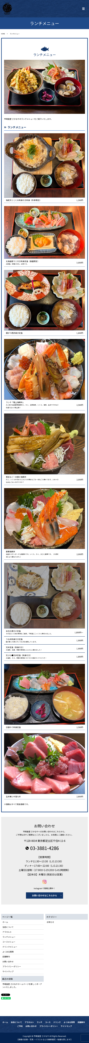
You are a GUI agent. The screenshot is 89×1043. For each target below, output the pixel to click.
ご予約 (20, 1026)
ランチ (39, 1022)
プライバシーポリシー (11, 966)
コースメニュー (8, 941)
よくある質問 (8, 951)
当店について (8, 927)
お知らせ (50, 922)
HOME (3, 34)
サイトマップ (8, 971)
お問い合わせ (8, 961)
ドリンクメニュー (9, 946)
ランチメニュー (8, 936)
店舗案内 (6, 956)
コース (48, 1022)
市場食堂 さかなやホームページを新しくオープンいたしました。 (22, 985)
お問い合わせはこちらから (44, 895)
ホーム (5, 922)
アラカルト (7, 931)
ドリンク (57, 1022)
